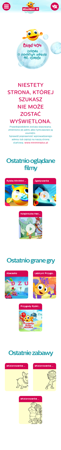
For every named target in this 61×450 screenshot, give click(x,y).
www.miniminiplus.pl (36, 142)
